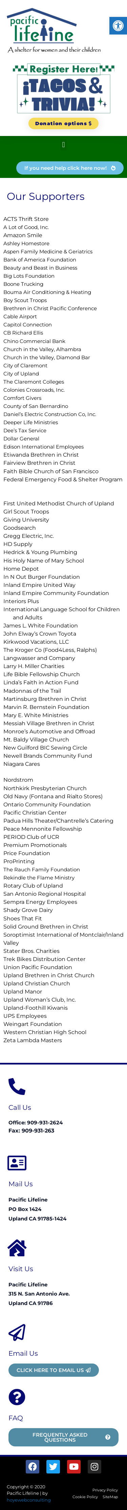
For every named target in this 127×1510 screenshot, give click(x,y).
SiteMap (110, 1496)
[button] (118, 26)
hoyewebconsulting (29, 1500)
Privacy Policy (105, 1490)
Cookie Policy (85, 1496)
